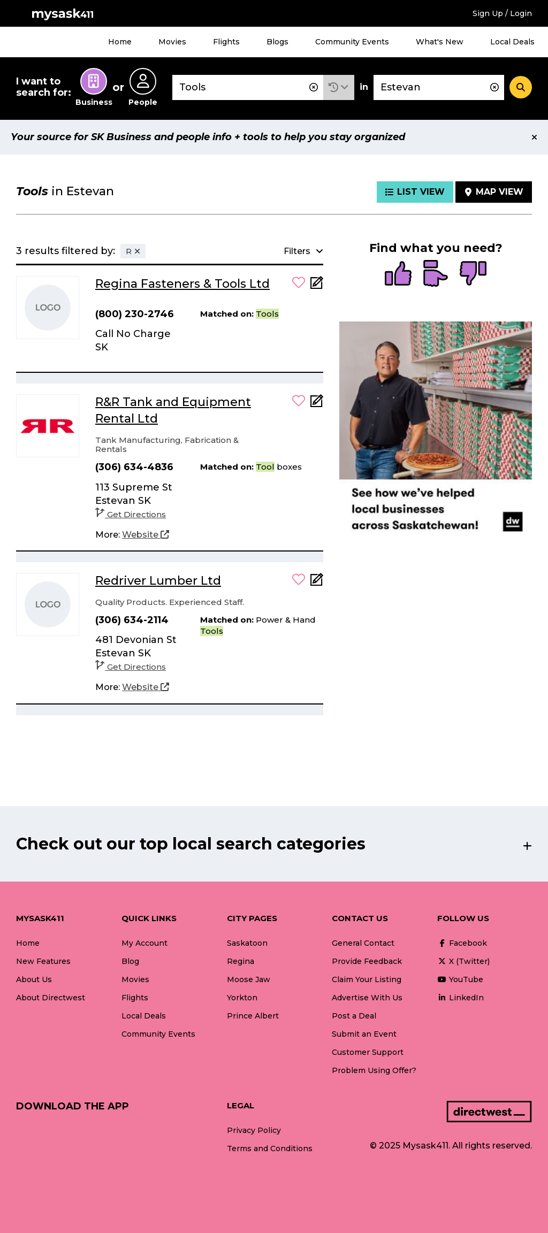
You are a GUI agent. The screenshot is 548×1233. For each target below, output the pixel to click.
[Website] (145, 535)
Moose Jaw (248, 979)
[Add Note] (316, 286)
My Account (144, 943)
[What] (247, 87)
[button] (338, 87)
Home (120, 42)
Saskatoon (247, 943)
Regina (240, 961)
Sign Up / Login (502, 13)
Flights (226, 42)
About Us (34, 979)
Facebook (462, 943)
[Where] (439, 87)
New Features (43, 961)
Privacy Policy (254, 1130)
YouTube (460, 979)
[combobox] (247, 87)
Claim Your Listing (366, 979)
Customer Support (368, 1052)
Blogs (277, 42)
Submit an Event (364, 1034)
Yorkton (242, 997)
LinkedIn (460, 997)
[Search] (520, 87)
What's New (439, 42)
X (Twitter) (463, 961)
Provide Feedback (367, 961)
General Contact (363, 943)
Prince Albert (253, 1016)
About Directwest (50, 997)
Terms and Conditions (270, 1148)
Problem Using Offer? (374, 1070)
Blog (130, 961)
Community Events (352, 42)
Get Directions (130, 514)
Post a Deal (354, 1016)
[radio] (398, 274)
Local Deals (512, 42)
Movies (172, 42)
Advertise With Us (367, 997)
